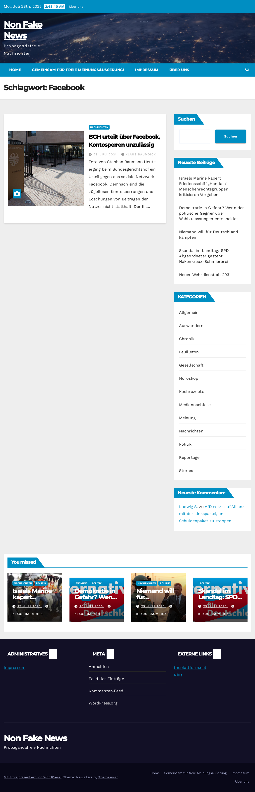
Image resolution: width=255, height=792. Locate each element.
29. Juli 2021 (106, 154)
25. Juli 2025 (153, 606)
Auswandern (191, 325)
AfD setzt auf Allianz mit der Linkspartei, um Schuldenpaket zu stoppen (212, 513)
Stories (186, 470)
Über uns (76, 6)
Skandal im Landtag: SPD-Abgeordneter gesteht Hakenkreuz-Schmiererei (205, 256)
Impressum (146, 70)
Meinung (187, 418)
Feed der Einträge (106, 678)
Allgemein (189, 312)
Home (15, 70)
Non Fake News (35, 738)
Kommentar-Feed (106, 691)
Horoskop (188, 378)
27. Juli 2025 (29, 606)
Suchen (186, 119)
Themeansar (108, 777)
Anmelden (99, 666)
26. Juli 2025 (91, 606)
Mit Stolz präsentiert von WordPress (33, 777)
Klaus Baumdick (138, 154)
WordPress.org (103, 703)
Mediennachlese (195, 404)
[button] (247, 69)
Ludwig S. (188, 506)
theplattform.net (190, 667)
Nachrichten (99, 127)
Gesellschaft (191, 365)
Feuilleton (189, 352)
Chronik (186, 338)
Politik (185, 444)
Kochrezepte (191, 391)
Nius (178, 675)
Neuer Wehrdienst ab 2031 (205, 274)
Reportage (189, 457)
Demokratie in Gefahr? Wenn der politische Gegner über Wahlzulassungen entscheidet (211, 213)
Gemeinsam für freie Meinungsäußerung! (78, 70)
